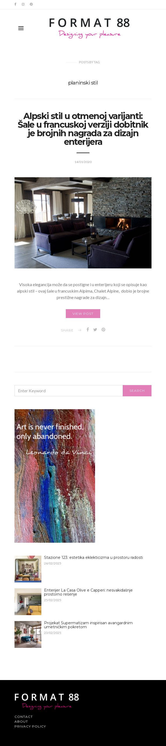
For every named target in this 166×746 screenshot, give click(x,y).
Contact (24, 717)
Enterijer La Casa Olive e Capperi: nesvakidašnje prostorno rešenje (88, 592)
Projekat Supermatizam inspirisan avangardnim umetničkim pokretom (88, 625)
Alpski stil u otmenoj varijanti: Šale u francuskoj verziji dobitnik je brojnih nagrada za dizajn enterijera (83, 129)
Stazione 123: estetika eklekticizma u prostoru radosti (93, 557)
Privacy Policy (30, 726)
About (21, 721)
